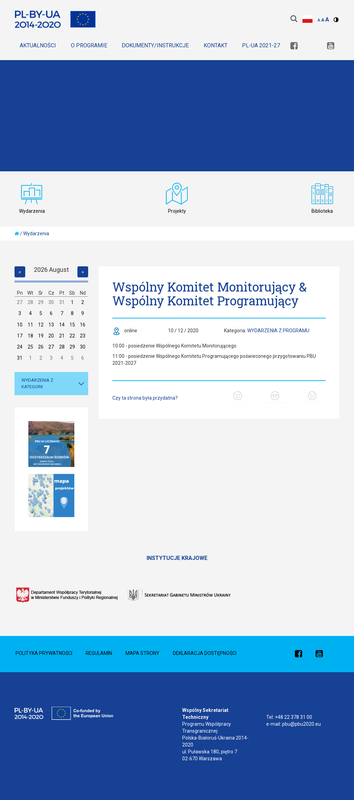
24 (19, 347)
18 (30, 336)
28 (30, 302)
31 (62, 302)
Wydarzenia (36, 233)
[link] (294, 46)
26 (41, 347)
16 (82, 324)
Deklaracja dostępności (204, 653)
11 (30, 324)
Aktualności (38, 45)
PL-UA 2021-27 (261, 45)
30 (51, 302)
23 (82, 336)
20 (51, 336)
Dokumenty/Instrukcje (155, 45)
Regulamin (99, 653)
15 (72, 324)
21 (62, 336)
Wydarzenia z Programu (278, 330)
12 (41, 324)
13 (51, 324)
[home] (17, 233)
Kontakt (215, 45)
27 (19, 302)
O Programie (89, 45)
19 (41, 336)
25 (30, 347)
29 (41, 302)
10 (19, 324)
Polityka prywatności (44, 653)
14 (62, 324)
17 (19, 336)
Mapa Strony (142, 653)
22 (72, 336)
